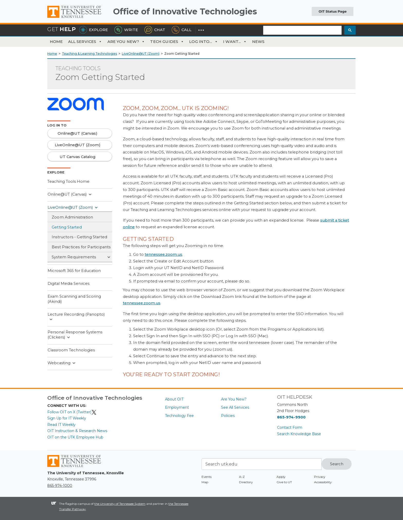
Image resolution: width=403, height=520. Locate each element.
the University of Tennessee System (119, 504)
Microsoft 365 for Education (74, 270)
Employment (177, 407)
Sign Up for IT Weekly (66, 418)
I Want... (235, 42)
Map (205, 482)
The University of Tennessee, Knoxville (78, 18)
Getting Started (67, 227)
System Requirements (81, 257)
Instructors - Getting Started (79, 237)
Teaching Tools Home (68, 181)
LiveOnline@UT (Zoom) (73, 207)
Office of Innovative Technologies (185, 11)
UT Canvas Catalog (77, 156)
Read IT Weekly (61, 424)
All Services (85, 42)
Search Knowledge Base (299, 434)
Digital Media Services (68, 283)
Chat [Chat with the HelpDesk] (154, 30)
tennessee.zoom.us (163, 254)
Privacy (319, 477)
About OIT (174, 399)
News (258, 41)
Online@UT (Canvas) (70, 194)
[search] (302, 30)
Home (56, 41)
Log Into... (203, 42)
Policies (228, 415)
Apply (281, 477)
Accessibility (323, 482)
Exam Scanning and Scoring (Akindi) (74, 299)
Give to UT (284, 482)
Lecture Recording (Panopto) (76, 317)
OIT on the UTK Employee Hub (75, 437)
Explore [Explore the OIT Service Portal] (93, 30)
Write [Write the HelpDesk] (126, 30)
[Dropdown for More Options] (201, 30)
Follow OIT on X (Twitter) (72, 412)
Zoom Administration (72, 217)
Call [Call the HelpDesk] (181, 30)
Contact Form (289, 427)
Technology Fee (179, 415)
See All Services (235, 407)
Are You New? (126, 42)
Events (207, 477)
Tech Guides (167, 42)
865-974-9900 (291, 417)
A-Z (242, 477)
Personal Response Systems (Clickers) (75, 335)
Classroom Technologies (71, 350)
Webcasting (62, 363)
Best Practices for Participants (81, 247)
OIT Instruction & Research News (77, 430)
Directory (246, 482)
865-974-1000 (59, 485)
